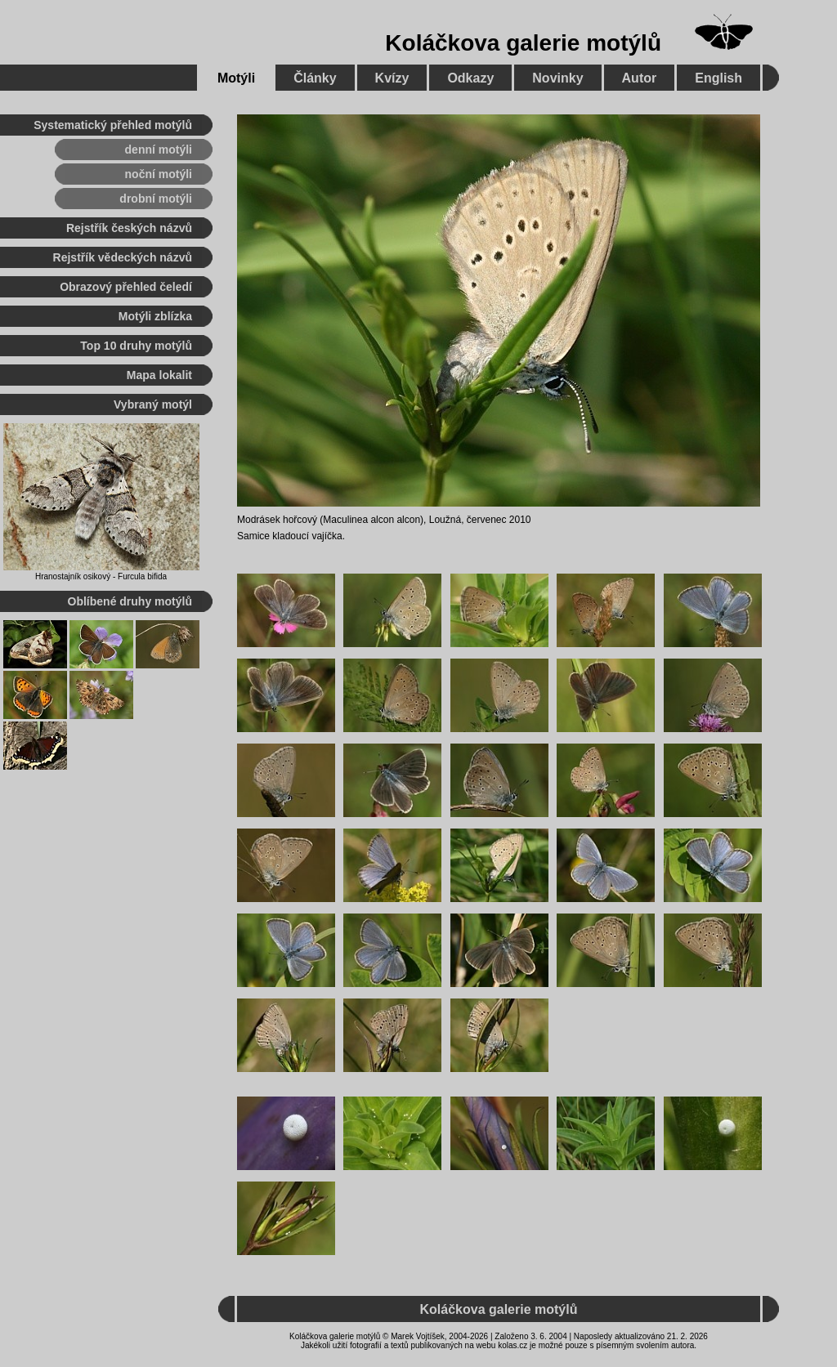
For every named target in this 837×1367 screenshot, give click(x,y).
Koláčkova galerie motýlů (523, 43)
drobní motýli (155, 198)
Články (314, 78)
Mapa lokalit (159, 375)
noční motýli (158, 174)
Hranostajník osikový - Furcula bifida (101, 576)
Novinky (557, 78)
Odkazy (470, 78)
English (718, 78)
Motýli (236, 78)
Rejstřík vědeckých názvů (122, 257)
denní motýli (158, 149)
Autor (639, 78)
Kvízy (392, 78)
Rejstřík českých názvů (129, 228)
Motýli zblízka (155, 316)
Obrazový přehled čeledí (126, 286)
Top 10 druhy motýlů (136, 345)
